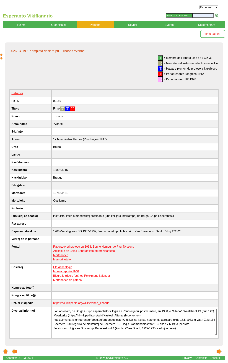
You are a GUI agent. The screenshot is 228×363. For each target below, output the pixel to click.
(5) (160, 79)
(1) (160, 57)
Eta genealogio (62, 267)
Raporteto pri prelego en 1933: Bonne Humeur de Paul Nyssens (93, 246)
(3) (160, 68)
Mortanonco (60, 255)
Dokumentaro (206, 24)
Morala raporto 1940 (66, 271)
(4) (160, 73)
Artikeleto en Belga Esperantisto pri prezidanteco (84, 250)
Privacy (187, 357)
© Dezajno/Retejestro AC (112, 357)
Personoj (95, 24)
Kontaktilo (201, 357)
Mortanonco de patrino (67, 279)
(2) (160, 63)
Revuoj (132, 24)
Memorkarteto (62, 259)
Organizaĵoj (58, 24)
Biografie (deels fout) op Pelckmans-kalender (81, 275)
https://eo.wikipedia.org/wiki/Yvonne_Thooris (81, 302)
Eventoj (169, 24)
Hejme (21, 24)
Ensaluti (215, 357)
